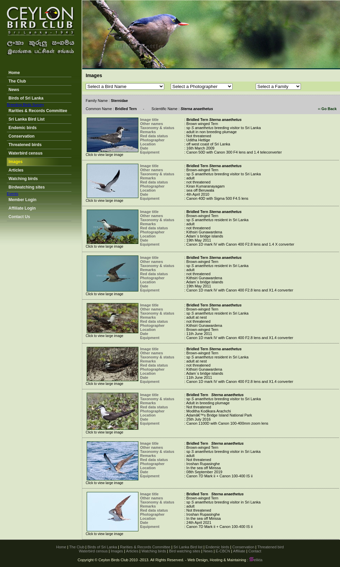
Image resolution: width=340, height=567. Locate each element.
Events (12, 194)
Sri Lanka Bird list (188, 547)
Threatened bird (270, 547)
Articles (15, 170)
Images (15, 161)
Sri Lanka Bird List (26, 119)
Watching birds (23, 178)
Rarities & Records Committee (37, 110)
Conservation (21, 136)
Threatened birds (24, 144)
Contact (254, 551)
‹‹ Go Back (327, 109)
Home (14, 72)
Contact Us (19, 216)
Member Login (22, 199)
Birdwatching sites (26, 187)
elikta (255, 560)
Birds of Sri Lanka (26, 98)
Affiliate (239, 551)
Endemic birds (22, 127)
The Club (17, 81)
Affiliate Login (22, 208)
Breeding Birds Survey (25, 105)
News (13, 89)
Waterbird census (25, 153)
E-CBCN (223, 551)
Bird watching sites (184, 551)
